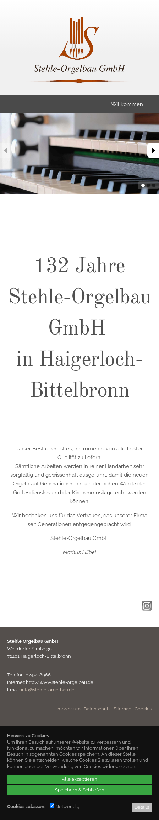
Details (142, 807)
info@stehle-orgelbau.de (48, 689)
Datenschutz (97, 708)
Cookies (143, 708)
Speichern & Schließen (79, 789)
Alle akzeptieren (79, 779)
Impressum (68, 708)
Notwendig (65, 806)
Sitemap (122, 708)
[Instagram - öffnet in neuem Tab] (146, 609)
